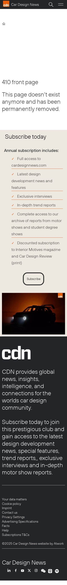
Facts (5, 526)
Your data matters (14, 499)
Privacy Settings (13, 517)
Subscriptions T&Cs (15, 535)
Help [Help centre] (5, 530)
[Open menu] (60, 4)
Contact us (9, 512)
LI (10, 573)
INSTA (37, 573)
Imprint (7, 508)
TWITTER (30, 573)
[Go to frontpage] (21, 4)
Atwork (58, 543)
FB (16, 573)
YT (23, 573)
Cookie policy (11, 504)
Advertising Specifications (20, 521)
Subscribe (33, 279)
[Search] (50, 4)
